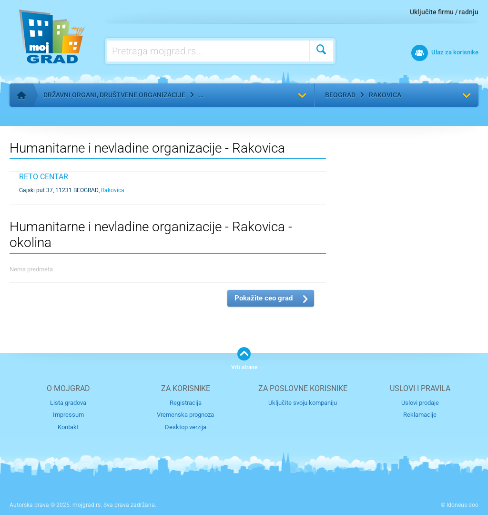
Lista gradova (68, 402)
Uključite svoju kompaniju (302, 402)
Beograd (340, 95)
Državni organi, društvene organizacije (114, 95)
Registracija (186, 402)
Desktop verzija (185, 427)
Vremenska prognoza (185, 414)
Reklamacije (420, 414)
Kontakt (68, 427)
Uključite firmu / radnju (444, 12)
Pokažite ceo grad (263, 298)
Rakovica (385, 95)
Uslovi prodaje (420, 402)
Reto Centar (43, 176)
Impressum (68, 414)
